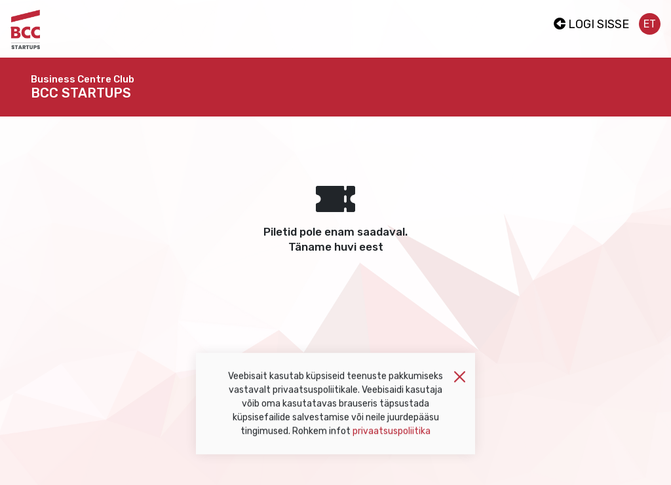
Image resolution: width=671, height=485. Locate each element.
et (649, 24)
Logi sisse (591, 24)
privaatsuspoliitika (392, 434)
